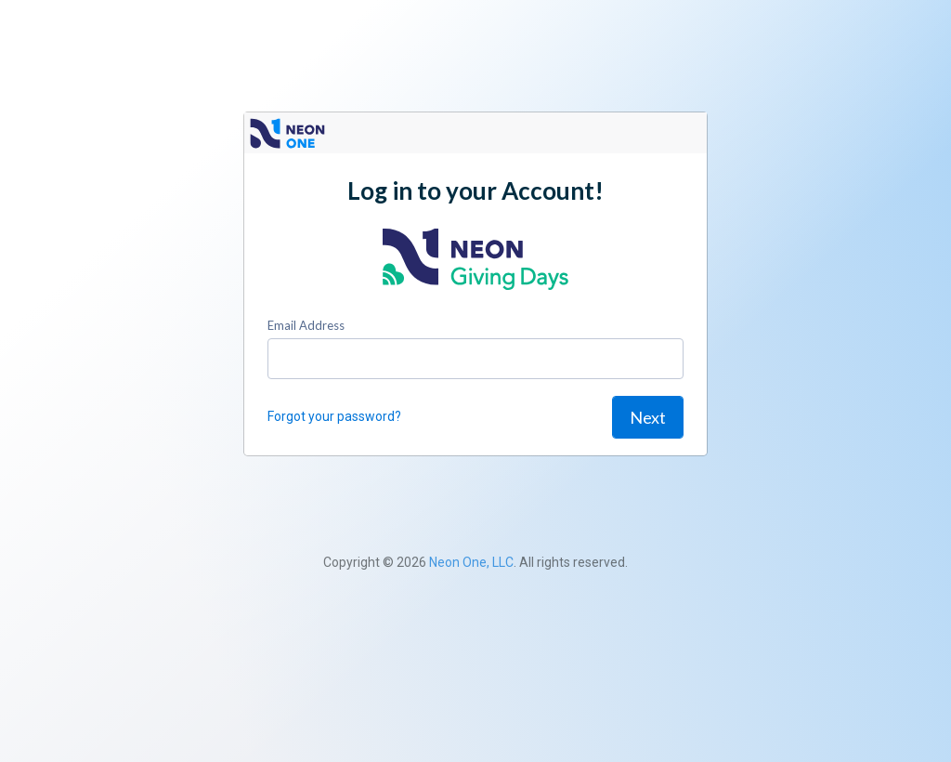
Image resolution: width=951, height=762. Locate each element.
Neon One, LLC (471, 562)
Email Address (306, 325)
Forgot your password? (334, 416)
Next (648, 417)
